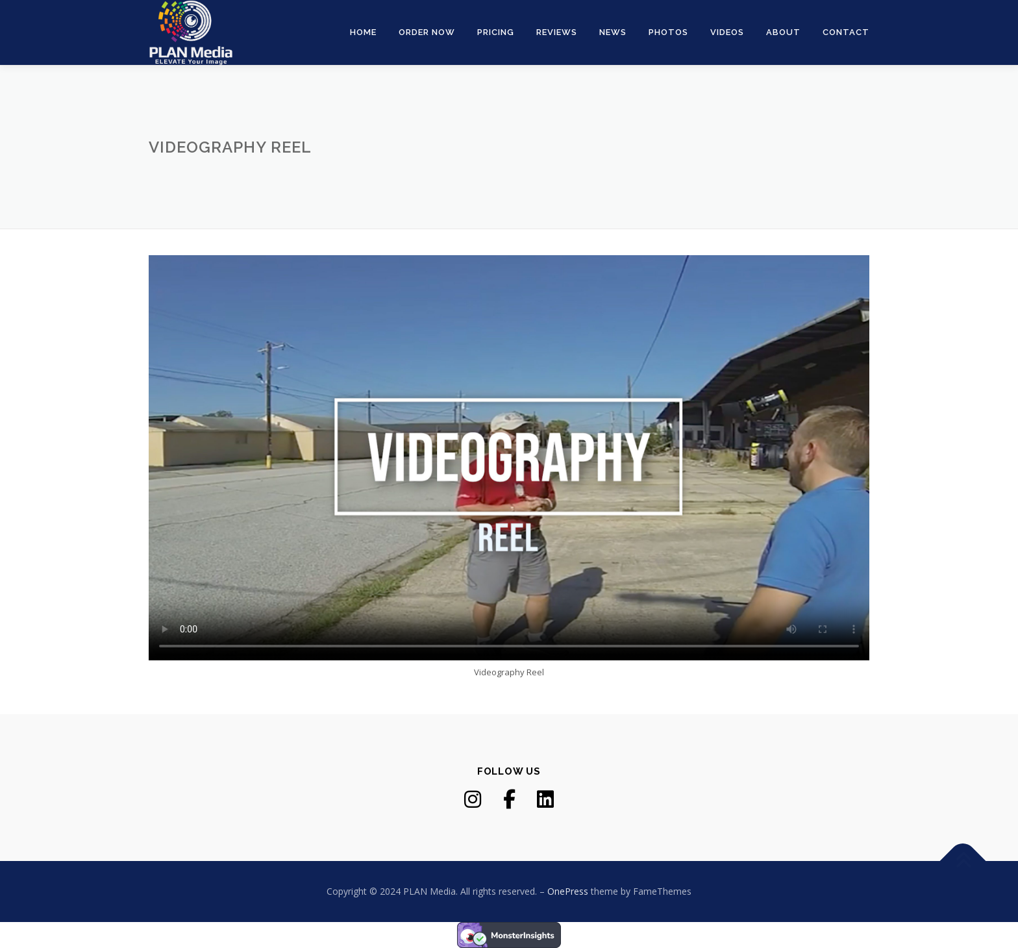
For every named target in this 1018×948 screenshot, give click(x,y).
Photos (668, 32)
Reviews (556, 32)
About (783, 32)
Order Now (427, 32)
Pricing (495, 32)
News (613, 32)
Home (363, 32)
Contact (846, 32)
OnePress (567, 891)
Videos (727, 32)
